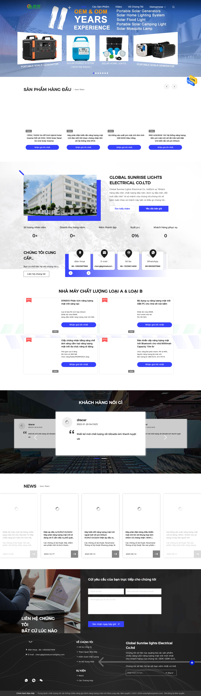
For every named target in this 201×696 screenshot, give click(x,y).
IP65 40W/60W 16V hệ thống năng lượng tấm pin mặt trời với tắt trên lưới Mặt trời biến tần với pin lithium (167, 138)
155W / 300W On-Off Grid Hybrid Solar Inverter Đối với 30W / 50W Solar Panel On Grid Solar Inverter (44, 138)
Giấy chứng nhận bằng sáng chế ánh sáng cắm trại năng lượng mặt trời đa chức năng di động (78, 343)
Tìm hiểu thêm (122, 209)
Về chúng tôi (135, 6)
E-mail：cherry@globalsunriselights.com (44, 654)
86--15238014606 (128, 266)
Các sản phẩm (100, 6)
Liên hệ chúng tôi (36, 274)
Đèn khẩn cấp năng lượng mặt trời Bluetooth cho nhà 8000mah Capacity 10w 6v (154, 343)
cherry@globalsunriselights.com (108, 266)
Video (118, 6)
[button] (167, 86)
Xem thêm (78, 89)
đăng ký (169, 673)
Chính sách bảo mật (25, 693)
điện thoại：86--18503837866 (40, 650)
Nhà (83, 6)
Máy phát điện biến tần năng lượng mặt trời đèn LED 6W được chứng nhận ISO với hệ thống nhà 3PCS (85, 138)
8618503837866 (152, 266)
